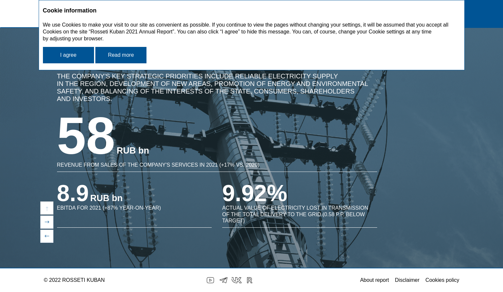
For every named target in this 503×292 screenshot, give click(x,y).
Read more (121, 55)
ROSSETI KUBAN (83, 280)
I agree (68, 55)
